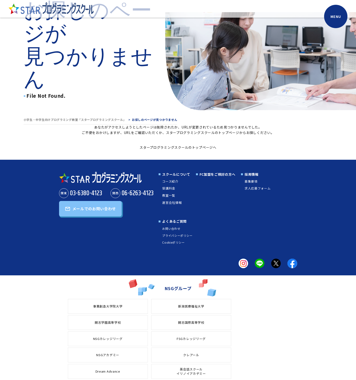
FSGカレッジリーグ (88, 322)
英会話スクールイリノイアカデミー (267, 322)
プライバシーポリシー (176, 235)
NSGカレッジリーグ (267, 305)
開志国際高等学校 (223, 305)
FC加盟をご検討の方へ (217, 174)
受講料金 (168, 188)
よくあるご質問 (173, 221)
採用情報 (251, 174)
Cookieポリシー (172, 242)
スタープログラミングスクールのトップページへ (178, 147)
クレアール (178, 322)
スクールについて (175, 174)
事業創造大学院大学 (88, 305)
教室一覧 (168, 195)
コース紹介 (170, 181)
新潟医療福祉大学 (133, 305)
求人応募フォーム (258, 188)
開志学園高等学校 (178, 305)
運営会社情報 (171, 202)
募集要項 (251, 181)
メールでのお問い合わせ (94, 210)
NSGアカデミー (133, 322)
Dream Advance (222, 322)
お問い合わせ (170, 228)
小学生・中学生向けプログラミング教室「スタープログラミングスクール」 (75, 120)
